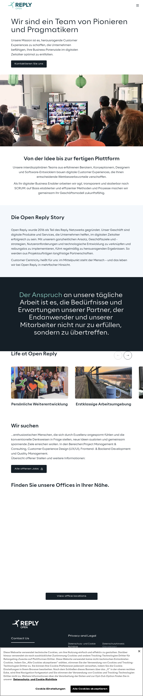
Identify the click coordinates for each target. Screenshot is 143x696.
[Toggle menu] (137, 5)
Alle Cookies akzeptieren (89, 689)
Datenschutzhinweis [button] (113, 645)
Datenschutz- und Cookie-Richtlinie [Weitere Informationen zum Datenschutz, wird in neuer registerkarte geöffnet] (35, 679)
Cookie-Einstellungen (50, 689)
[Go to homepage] (23, 5)
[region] (71, 671)
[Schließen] (139, 651)
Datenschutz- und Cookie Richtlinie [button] (82, 645)
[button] (29, 64)
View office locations (71, 596)
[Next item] (128, 355)
